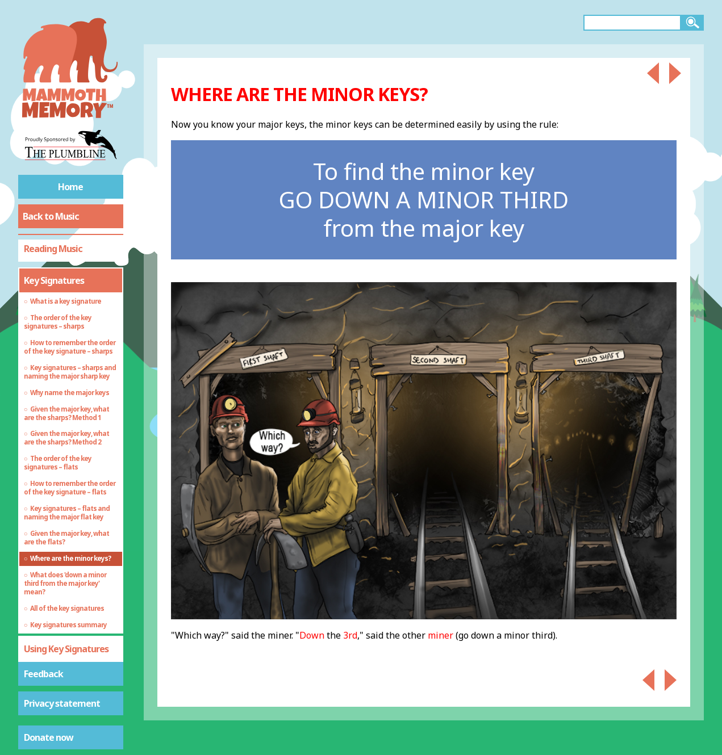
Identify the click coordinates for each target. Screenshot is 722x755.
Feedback (43, 674)
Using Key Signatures (66, 649)
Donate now (48, 737)
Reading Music (53, 248)
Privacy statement (62, 703)
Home (70, 187)
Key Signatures (54, 280)
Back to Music (51, 216)
